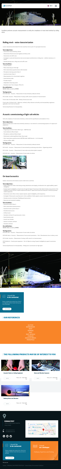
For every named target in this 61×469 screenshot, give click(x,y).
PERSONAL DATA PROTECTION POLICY (15, 465)
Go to (7, 378)
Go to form (7, 309)
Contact (4, 465)
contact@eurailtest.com (10, 431)
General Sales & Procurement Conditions (34, 465)
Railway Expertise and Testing (44, 452)
